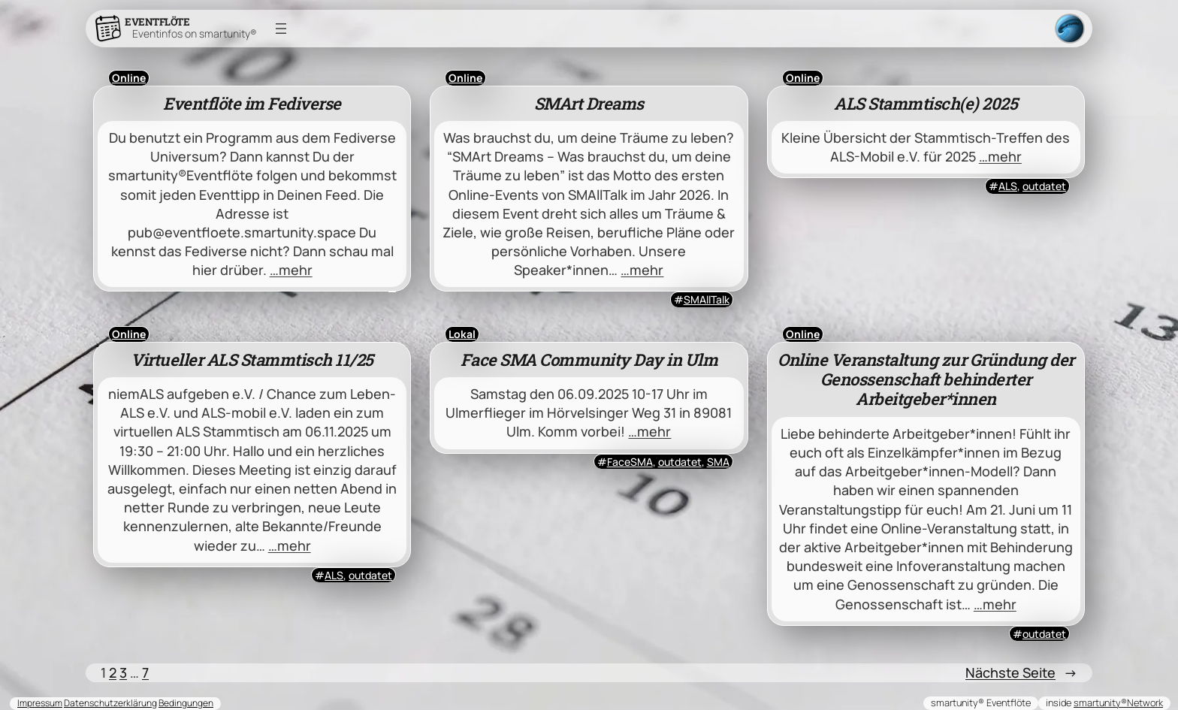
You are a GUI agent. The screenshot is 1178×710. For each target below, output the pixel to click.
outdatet (1044, 186)
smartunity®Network (1118, 702)
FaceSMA (630, 462)
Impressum (39, 702)
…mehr (291, 270)
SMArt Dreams (589, 103)
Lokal (462, 334)
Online (129, 78)
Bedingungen (186, 702)
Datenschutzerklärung (110, 702)
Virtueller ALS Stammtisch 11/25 (252, 360)
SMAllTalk (706, 299)
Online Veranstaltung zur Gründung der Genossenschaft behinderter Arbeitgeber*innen (926, 379)
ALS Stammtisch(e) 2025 (925, 103)
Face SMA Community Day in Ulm (589, 360)
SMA (718, 462)
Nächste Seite (1021, 672)
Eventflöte (157, 22)
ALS (1007, 186)
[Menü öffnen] (281, 29)
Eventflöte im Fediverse (252, 103)
